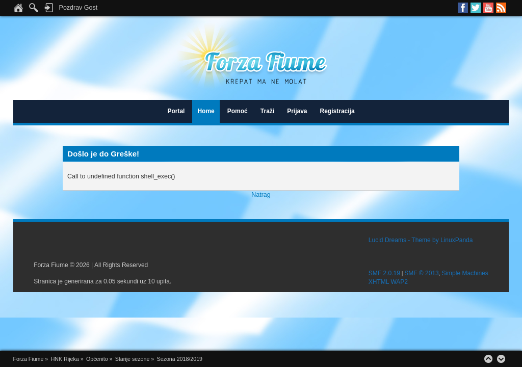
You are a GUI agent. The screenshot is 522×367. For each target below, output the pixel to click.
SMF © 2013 (421, 273)
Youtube (488, 8)
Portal (176, 111)
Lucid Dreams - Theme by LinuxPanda (421, 240)
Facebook (463, 8)
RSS (501, 8)
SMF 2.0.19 (384, 273)
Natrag (260, 194)
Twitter (476, 8)
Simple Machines (464, 273)
